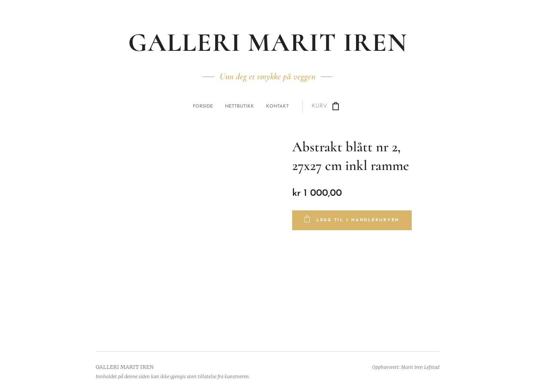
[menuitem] (232, 106)
